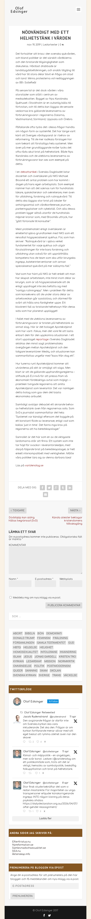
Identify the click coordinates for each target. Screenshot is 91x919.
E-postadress (44, 579)
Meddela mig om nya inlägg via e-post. (37, 597)
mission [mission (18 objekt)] (49, 661)
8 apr (65, 783)
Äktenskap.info (21, 854)
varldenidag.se (34, 465)
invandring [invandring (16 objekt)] (68, 652)
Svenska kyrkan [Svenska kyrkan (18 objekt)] (24, 675)
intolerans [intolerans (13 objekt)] (49, 652)
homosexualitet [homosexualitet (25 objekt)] (25, 652)
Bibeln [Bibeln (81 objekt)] (30, 633)
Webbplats (66, 579)
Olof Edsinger (32, 751)
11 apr (73, 716)
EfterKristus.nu (21, 841)
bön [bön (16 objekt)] (40, 633)
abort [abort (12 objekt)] (17, 633)
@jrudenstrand (58, 717)
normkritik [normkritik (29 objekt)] (66, 661)
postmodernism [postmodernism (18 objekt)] (58, 666)
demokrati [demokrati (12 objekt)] (54, 633)
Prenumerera (22, 896)
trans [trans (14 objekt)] (56, 675)
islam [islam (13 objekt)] (17, 656)
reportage (42, 339)
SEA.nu (16, 851)
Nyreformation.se (22, 845)
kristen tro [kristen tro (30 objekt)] (67, 656)
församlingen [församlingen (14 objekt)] (23, 642)
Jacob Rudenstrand (35, 716)
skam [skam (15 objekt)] (43, 670)
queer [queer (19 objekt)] (18, 670)
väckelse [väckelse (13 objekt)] (70, 675)
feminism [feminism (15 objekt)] (43, 638)
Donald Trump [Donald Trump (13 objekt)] (24, 638)
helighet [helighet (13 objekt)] (46, 647)
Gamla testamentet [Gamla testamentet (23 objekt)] (51, 642)
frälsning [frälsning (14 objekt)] (60, 638)
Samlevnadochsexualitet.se (29, 848)
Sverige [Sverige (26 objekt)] (44, 675)
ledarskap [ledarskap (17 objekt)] (34, 661)
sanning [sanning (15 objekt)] (31, 670)
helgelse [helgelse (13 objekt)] (30, 647)
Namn (13, 579)
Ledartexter (50, 44)
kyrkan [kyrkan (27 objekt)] (18, 661)
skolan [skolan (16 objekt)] (55, 670)
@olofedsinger (51, 751)
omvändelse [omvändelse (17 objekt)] (22, 666)
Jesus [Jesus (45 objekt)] (28, 656)
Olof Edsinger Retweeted (39, 712)
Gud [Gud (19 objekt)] (71, 642)
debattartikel (29, 172)
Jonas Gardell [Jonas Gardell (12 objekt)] (45, 656)
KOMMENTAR (17, 545)
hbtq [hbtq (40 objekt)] (17, 647)
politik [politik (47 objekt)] (39, 666)
